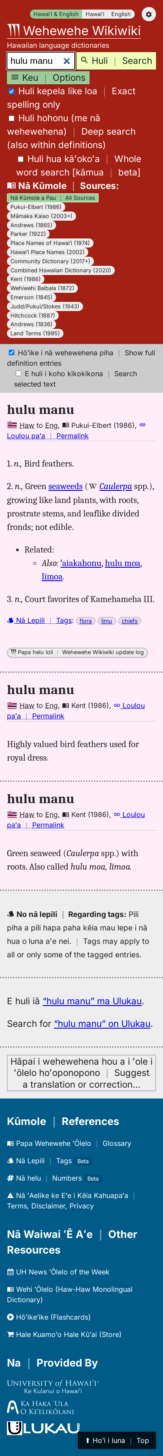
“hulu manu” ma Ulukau (92, 1001)
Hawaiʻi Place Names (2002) (47, 252)
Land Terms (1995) (35, 333)
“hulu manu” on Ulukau (102, 1023)
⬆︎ (117, 1440)
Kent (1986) (25, 279)
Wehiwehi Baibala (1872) (42, 288)
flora (86, 621)
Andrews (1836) (31, 324)
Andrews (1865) (31, 225)
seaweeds (65, 486)
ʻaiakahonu (80, 563)
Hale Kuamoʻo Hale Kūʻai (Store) (64, 1334)
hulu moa (122, 563)
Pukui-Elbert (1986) (36, 207)
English (121, 14)
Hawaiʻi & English (56, 14)
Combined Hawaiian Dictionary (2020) (61, 270)
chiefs (130, 621)
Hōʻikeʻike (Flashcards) (49, 1317)
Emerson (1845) (31, 297)
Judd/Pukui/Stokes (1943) (45, 306)
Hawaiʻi (95, 14)
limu (106, 621)
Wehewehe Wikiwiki (74, 30)
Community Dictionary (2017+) (50, 261)
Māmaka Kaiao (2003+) (41, 216)
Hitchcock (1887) (33, 315)
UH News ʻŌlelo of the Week (58, 1271)
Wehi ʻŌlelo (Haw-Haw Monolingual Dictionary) (70, 1294)
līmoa (52, 576)
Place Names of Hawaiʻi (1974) (50, 243)
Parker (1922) (28, 234)
